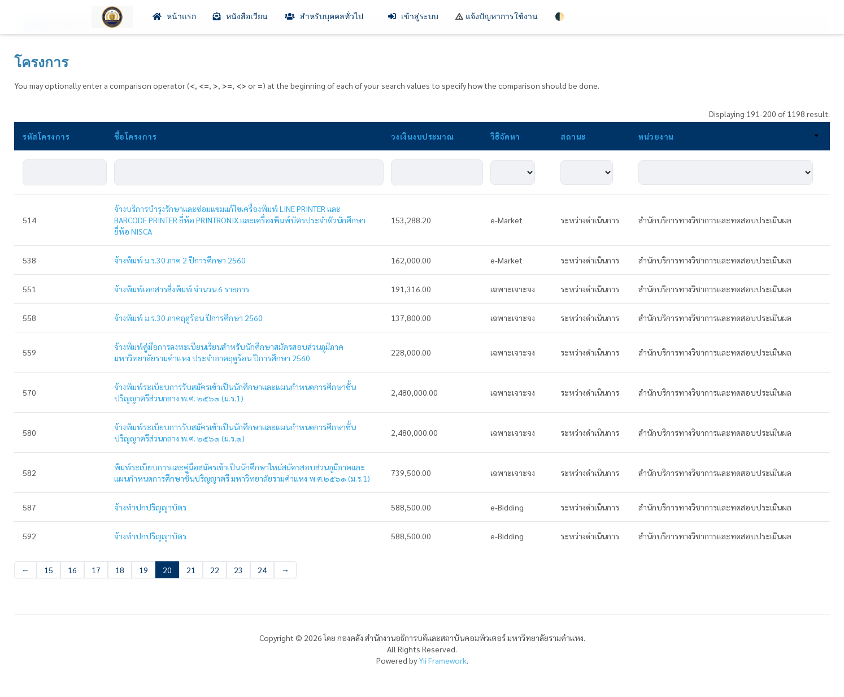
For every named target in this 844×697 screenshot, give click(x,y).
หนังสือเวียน (240, 16)
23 (238, 570)
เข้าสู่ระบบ (413, 16)
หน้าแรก (174, 16)
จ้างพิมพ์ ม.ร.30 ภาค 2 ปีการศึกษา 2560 (180, 260)
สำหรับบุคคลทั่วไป (328, 16)
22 (214, 570)
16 (72, 570)
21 (190, 570)
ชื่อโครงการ (135, 136)
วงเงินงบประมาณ (422, 136)
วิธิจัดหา (505, 136)
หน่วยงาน (728, 136)
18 (119, 570)
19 (143, 570)
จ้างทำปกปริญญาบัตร (150, 507)
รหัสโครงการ (46, 136)
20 (167, 570)
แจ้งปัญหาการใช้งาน (496, 16)
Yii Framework (443, 660)
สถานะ (573, 136)
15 (48, 570)
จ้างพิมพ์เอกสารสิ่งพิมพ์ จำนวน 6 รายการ (181, 289)
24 (262, 570)
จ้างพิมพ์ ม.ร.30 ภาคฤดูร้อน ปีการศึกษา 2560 (188, 318)
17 (96, 570)
